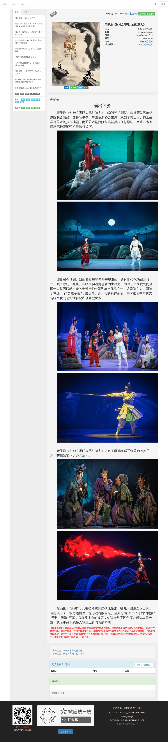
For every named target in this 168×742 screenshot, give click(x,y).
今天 (17, 94)
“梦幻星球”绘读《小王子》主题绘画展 (28, 50)
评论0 (124, 13)
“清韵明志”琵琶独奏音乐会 (25, 57)
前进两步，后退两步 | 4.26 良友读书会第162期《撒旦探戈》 (28, 25)
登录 (163, 4)
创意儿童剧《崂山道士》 (75, 653)
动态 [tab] (25, 12)
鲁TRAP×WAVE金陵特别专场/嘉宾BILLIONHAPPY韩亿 (28, 80)
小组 (14, 4)
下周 (31, 94)
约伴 (23, 4)
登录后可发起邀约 (146, 14)
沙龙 (37, 108)
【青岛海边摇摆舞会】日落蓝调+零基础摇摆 (28, 64)
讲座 (32, 108)
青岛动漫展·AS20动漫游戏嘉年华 (28, 88)
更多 (37, 94)
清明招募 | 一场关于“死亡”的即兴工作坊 (28, 72)
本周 (26, 94)
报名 (22, 102)
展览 (28, 108)
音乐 (37, 99)
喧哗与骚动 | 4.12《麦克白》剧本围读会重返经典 (28, 41)
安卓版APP (65, 732)
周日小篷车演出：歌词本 (25, 18)
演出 (23, 108)
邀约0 (134, 13)
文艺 (23, 99)
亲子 (28, 99)
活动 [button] (5, 4)
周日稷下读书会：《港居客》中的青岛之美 (28, 33)
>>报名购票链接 (144, 44)
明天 (22, 94)
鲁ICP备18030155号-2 (127, 724)
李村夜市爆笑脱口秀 (72, 650)
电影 (32, 99)
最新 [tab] (17, 12)
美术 (17, 102)
